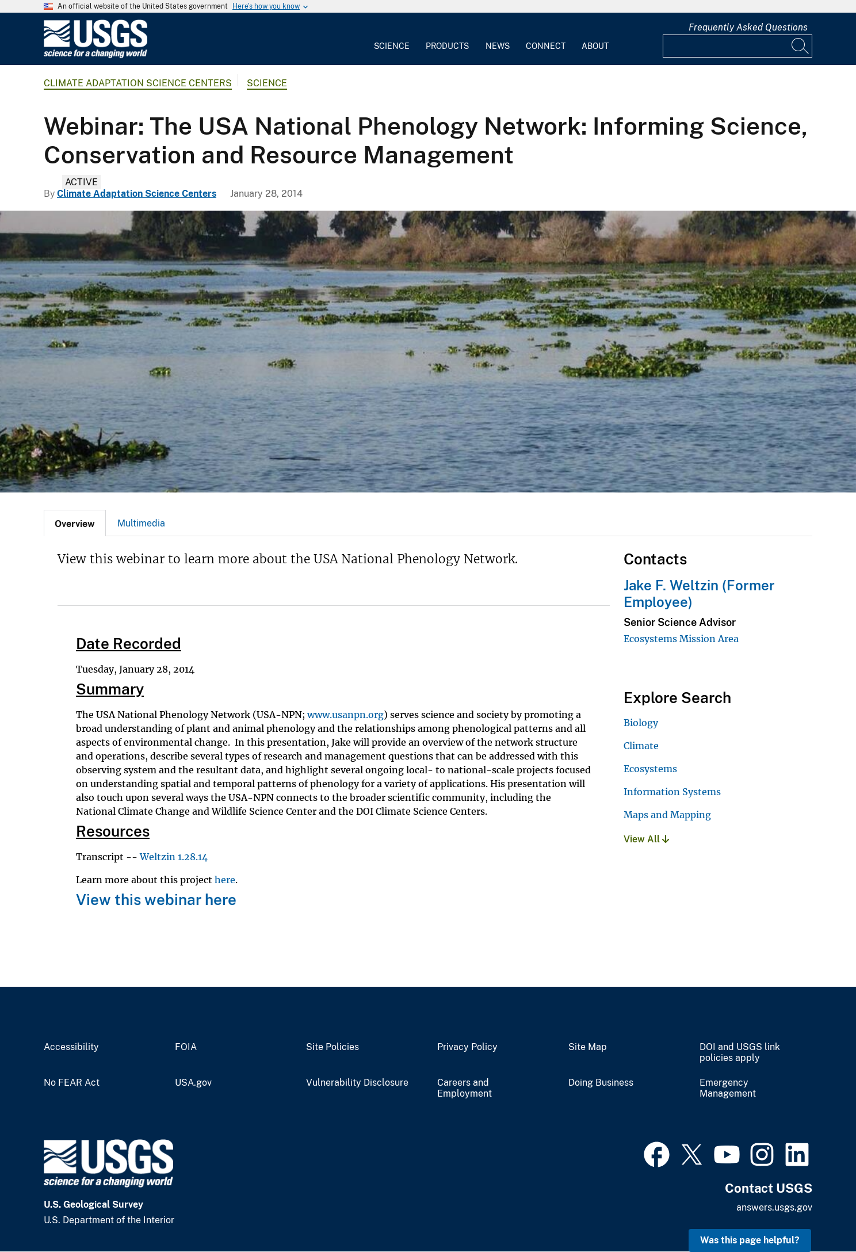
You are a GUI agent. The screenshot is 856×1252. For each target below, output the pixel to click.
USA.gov (193, 1083)
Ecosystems (650, 768)
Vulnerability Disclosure (357, 1083)
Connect (545, 46)
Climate (641, 745)
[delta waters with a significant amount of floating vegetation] (428, 352)
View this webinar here (156, 900)
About (595, 46)
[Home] (95, 55)
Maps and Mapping (667, 814)
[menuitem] (392, 39)
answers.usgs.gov (774, 1207)
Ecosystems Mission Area (681, 638)
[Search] (800, 46)
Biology (641, 722)
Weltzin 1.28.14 (174, 856)
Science (392, 46)
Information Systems (672, 791)
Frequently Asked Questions (748, 27)
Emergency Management (728, 1088)
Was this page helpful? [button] (750, 1240)
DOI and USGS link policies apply (740, 1052)
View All (646, 839)
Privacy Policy (467, 1047)
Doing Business (600, 1083)
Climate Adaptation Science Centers (138, 83)
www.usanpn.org (345, 714)
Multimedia (141, 523)
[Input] (737, 46)
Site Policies (332, 1047)
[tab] (75, 523)
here (225, 879)
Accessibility (71, 1047)
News (498, 46)
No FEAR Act (72, 1083)
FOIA (186, 1047)
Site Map (587, 1047)
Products (447, 46)
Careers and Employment (464, 1088)
